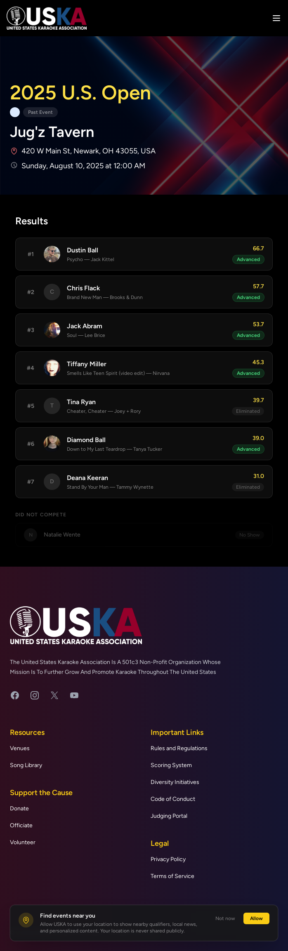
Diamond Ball (86, 440)
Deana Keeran (87, 478)
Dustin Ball (82, 250)
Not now (225, 918)
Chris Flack (83, 288)
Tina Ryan (81, 402)
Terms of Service (172, 876)
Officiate (21, 825)
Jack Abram (84, 326)
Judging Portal (169, 815)
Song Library (26, 765)
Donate (19, 808)
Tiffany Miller (86, 364)
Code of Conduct (173, 799)
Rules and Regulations (179, 748)
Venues (20, 748)
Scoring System (171, 765)
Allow (256, 918)
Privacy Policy (168, 859)
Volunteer (22, 842)
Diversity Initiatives (175, 782)
